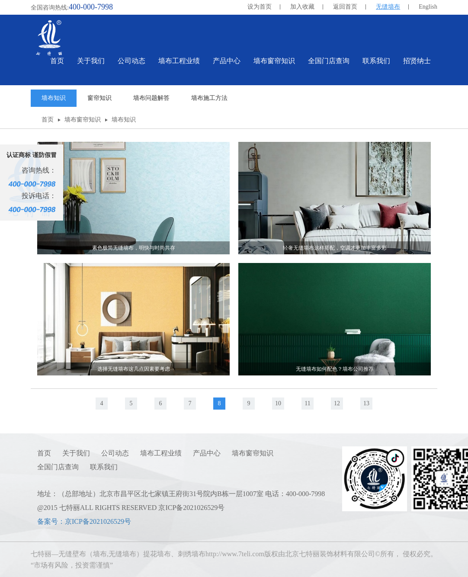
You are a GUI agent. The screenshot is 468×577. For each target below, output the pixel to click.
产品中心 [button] (226, 60)
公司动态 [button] (131, 60)
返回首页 (345, 6)
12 (337, 403)
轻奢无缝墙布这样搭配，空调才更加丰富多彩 (335, 248)
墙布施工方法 (209, 98)
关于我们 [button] (91, 60)
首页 (57, 60)
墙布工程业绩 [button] (179, 60)
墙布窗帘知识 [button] (274, 60)
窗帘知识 (99, 98)
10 (278, 403)
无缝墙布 (388, 6)
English (428, 6)
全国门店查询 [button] (328, 60)
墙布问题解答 (151, 98)
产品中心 (207, 453)
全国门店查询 (58, 467)
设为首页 (259, 6)
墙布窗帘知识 (82, 119)
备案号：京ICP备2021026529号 (84, 521)
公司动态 (115, 453)
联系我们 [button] (376, 60)
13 (366, 403)
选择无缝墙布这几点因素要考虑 (133, 369)
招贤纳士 (417, 60)
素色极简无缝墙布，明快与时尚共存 (133, 248)
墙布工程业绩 (161, 453)
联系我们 (104, 467)
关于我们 (76, 453)
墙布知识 (54, 98)
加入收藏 (302, 6)
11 (307, 403)
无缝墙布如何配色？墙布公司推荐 (335, 369)
